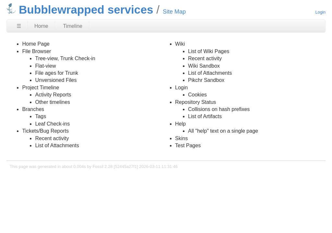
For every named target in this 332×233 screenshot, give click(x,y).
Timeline (72, 26)
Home (41, 26)
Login (320, 12)
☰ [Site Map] (19, 26)
